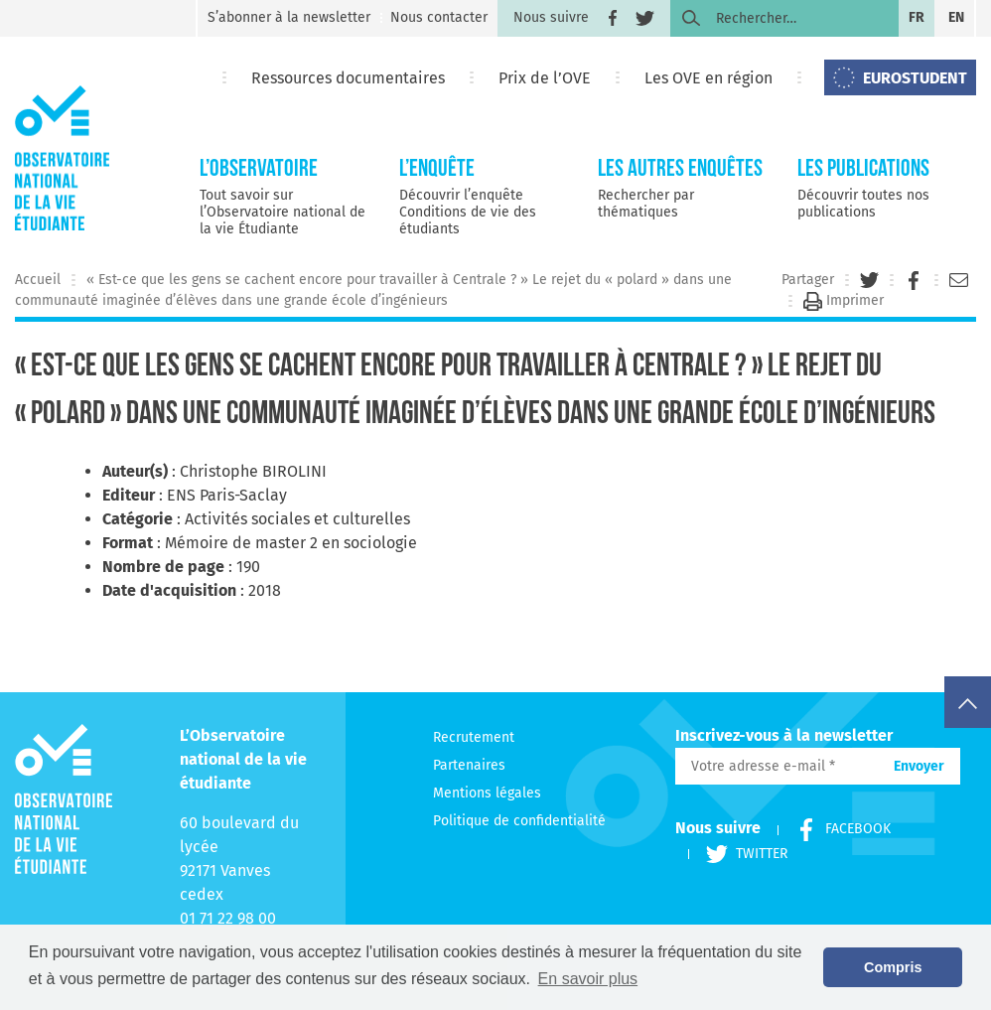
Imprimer (843, 300)
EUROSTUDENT (915, 78)
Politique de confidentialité (519, 820)
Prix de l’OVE (544, 78)
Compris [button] (892, 967)
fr (916, 17)
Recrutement (473, 737)
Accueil (38, 279)
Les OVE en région (708, 78)
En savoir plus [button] (588, 978)
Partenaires (469, 765)
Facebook (834, 828)
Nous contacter (439, 17)
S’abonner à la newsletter (289, 17)
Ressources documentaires (348, 78)
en (956, 17)
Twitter (737, 853)
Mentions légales (487, 793)
